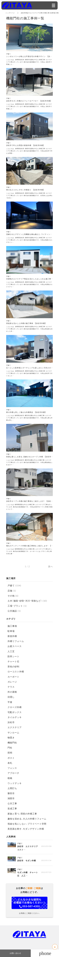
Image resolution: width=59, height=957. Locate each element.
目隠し (11, 696)
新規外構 (12, 636)
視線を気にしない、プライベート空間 (27, 823)
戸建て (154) (14, 585)
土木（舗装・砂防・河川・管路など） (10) (27, 600)
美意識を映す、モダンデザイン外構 (26, 828)
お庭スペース (15, 646)
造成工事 (12, 808)
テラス (11, 686)
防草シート (13, 656)
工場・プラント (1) (17, 605)
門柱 (10, 747)
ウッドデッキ (15, 783)
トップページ (10, 13)
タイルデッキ (15, 717)
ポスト (11, 757)
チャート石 (13, 661)
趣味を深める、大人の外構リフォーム (27, 818)
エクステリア (15, 727)
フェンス (12, 767)
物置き (11, 737)
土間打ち (12, 788)
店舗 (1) (12, 590)
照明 (10, 752)
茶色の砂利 (13, 666)
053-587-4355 (45, 953)
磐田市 (11, 793)
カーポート (13, 676)
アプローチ (13, 773)
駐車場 (11, 631)
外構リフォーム (16, 641)
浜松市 (11, 722)
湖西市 (11, 798)
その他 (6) (13, 595)
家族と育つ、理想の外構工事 (22, 813)
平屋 (10, 702)
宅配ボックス (15, 712)
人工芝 (11, 651)
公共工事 (12, 803)
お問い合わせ (15, 953)
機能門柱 (12, 742)
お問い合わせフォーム (29, 903)
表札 (10, 762)
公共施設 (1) (14, 610)
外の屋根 (12, 691)
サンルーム (13, 732)
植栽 (10, 778)
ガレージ (12, 681)
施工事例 (12, 625)
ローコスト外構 (16, 671)
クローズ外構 (15, 707)
